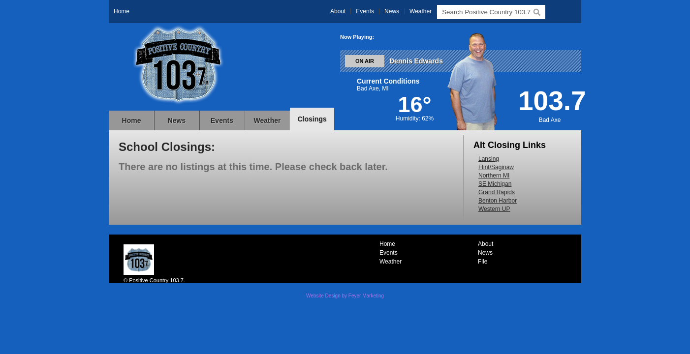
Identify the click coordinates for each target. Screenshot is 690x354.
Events (365, 11)
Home (121, 11)
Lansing (488, 158)
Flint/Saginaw (496, 167)
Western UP (494, 209)
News (391, 11)
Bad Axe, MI (373, 88)
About (337, 11)
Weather (420, 11)
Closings (311, 119)
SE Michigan (494, 183)
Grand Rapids (496, 192)
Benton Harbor (497, 200)
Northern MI (493, 175)
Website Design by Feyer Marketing (345, 295)
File (482, 261)
